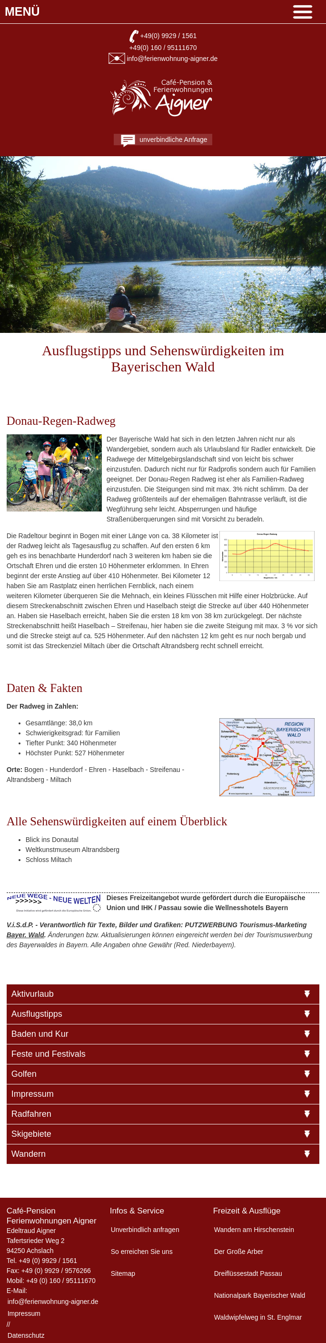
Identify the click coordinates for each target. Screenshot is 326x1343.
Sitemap (123, 1273)
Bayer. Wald (25, 935)
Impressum (24, 1313)
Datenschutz (26, 1335)
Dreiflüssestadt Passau (248, 1273)
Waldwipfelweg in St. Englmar (258, 1317)
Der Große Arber (238, 1251)
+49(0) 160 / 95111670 (163, 47)
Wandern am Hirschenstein (254, 1229)
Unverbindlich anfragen (145, 1229)
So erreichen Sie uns (142, 1251)
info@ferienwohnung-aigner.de (172, 58)
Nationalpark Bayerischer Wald (260, 1295)
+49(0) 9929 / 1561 (168, 36)
